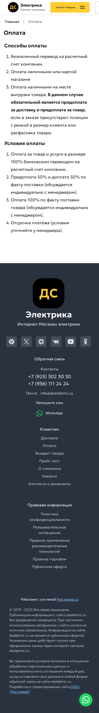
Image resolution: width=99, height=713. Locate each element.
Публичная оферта (49, 566)
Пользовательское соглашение (49, 530)
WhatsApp (49, 413)
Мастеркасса (67, 599)
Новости (49, 476)
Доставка (49, 438)
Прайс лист (49, 460)
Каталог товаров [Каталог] (65, 7)
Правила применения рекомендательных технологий (50, 546)
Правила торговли (49, 559)
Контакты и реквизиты (49, 483)
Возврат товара (49, 453)
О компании (49, 468)
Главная (12, 21)
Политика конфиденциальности (50, 517)
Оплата (49, 445)
